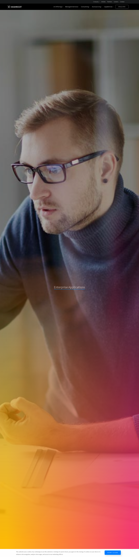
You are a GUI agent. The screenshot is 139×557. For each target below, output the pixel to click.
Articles (103, 2)
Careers (116, 2)
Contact (122, 2)
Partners (109, 2)
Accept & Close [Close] (112, 552)
